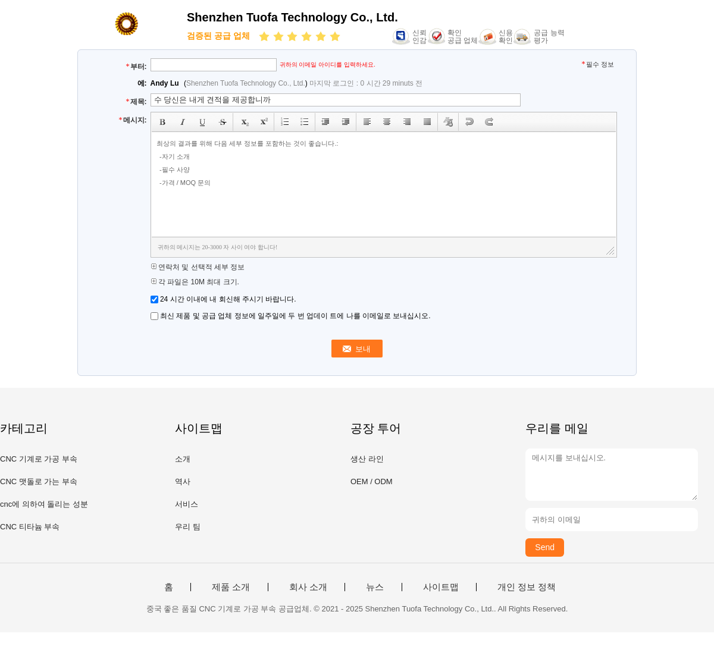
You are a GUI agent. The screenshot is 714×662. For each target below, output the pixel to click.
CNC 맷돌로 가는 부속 (38, 481)
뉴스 (375, 587)
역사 (182, 481)
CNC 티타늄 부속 (30, 526)
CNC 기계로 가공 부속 (38, 458)
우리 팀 (188, 526)
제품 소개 (231, 587)
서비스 (186, 504)
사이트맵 (441, 587)
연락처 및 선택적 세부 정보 (198, 267)
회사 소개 (308, 587)
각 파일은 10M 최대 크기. (195, 282)
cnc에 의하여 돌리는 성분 (44, 504)
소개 (182, 458)
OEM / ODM (371, 481)
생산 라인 (367, 458)
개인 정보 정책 (526, 587)
